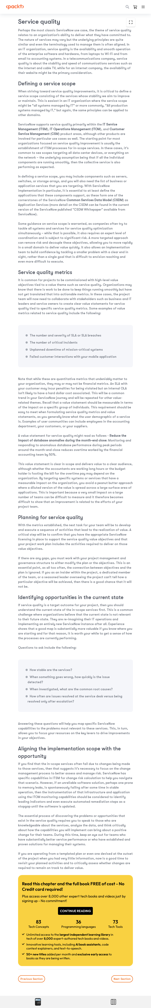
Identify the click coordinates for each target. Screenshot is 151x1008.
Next (122, 979)
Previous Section (31, 978)
